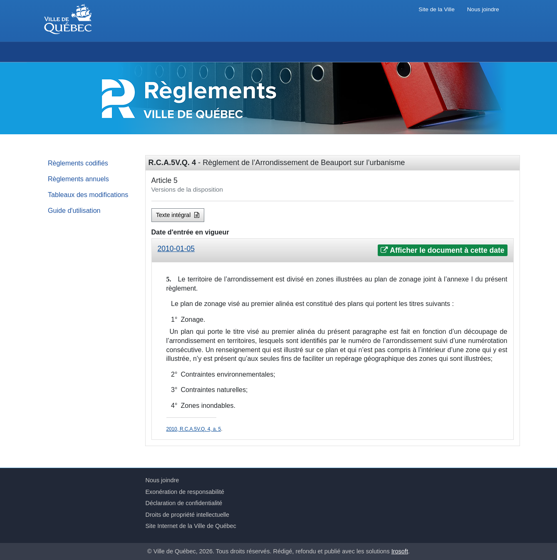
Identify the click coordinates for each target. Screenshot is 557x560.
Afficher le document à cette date (442, 250)
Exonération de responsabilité (185, 491)
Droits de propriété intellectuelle (188, 514)
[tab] (332, 250)
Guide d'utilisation (74, 210)
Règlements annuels (78, 179)
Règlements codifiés (78, 163)
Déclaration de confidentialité (184, 503)
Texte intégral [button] (177, 215)
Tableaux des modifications (88, 194)
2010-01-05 (176, 248)
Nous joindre (483, 9)
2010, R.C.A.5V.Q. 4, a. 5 (193, 429)
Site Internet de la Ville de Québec (191, 526)
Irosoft (399, 551)
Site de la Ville (436, 9)
